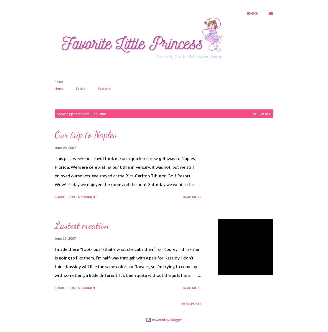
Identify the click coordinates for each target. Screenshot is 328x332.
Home (59, 88)
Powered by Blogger (164, 320)
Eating (80, 88)
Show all (262, 114)
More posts (191, 304)
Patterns (104, 88)
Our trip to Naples (85, 134)
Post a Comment (83, 197)
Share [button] (60, 197)
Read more (192, 197)
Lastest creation (82, 225)
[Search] (252, 13)
